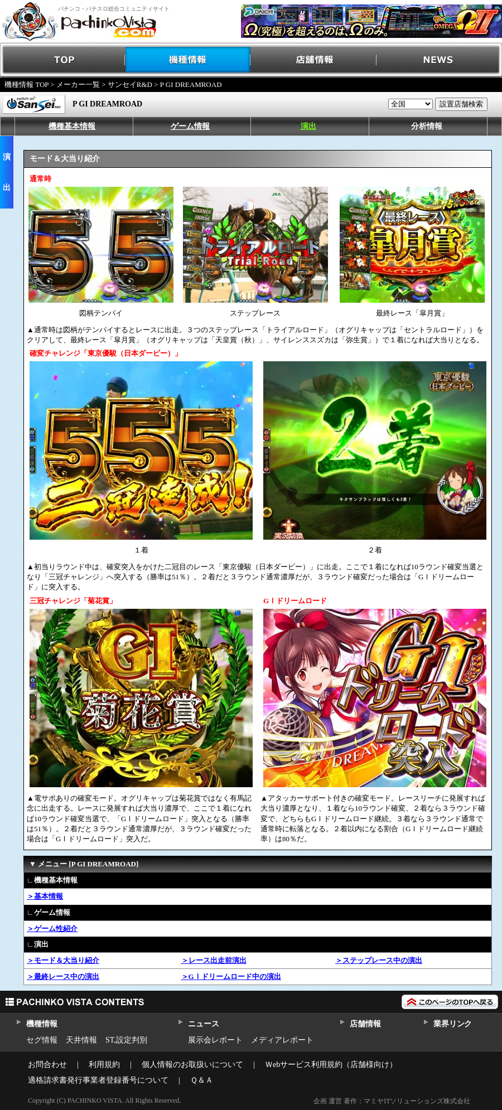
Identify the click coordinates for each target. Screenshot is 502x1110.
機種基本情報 (72, 126)
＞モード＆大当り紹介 (63, 960)
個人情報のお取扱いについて (192, 1064)
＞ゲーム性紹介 (52, 928)
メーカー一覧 (78, 84)
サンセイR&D (130, 84)
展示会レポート (215, 1040)
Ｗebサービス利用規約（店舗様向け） (331, 1064)
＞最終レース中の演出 (63, 976)
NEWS (439, 59)
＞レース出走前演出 (214, 960)
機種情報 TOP (26, 84)
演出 (308, 126)
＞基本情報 (45, 896)
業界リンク (452, 1024)
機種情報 (188, 59)
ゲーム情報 (190, 126)
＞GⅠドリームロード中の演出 (231, 976)
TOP (63, 59)
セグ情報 (41, 1040)
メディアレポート (282, 1040)
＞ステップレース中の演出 (378, 960)
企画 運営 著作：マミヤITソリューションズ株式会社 (391, 1101)
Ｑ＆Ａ (201, 1080)
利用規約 (104, 1064)
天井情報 (81, 1040)
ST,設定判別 (126, 1040)
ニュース (203, 1024)
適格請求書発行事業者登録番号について (98, 1080)
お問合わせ (47, 1064)
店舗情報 (313, 59)
